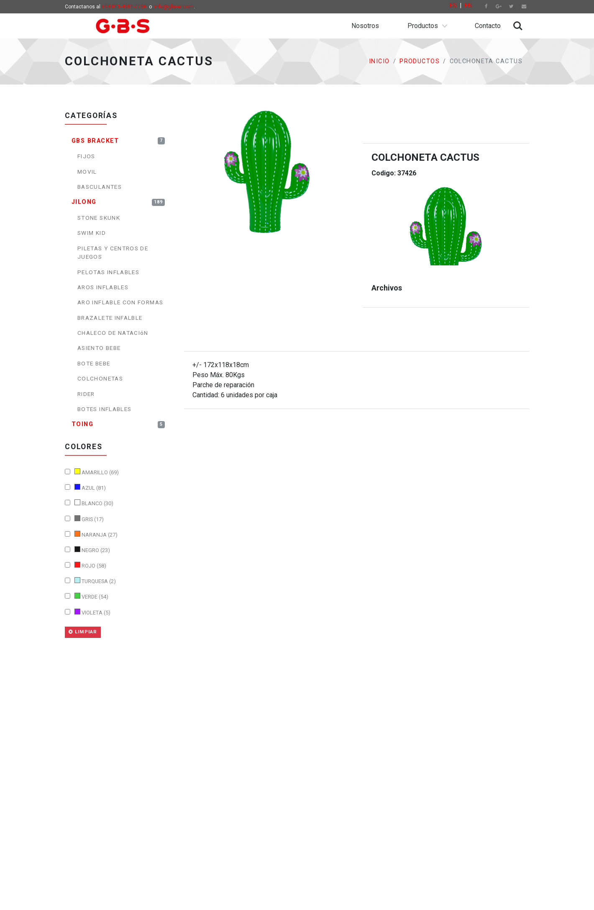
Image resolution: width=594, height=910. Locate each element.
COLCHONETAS (100, 378)
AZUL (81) (85, 487)
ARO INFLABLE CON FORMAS (120, 302)
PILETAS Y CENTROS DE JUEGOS (112, 252)
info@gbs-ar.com (174, 7)
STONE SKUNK (98, 217)
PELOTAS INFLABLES (108, 272)
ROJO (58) (85, 565)
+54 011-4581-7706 (124, 7)
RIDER (86, 394)
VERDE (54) (86, 596)
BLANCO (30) (89, 502)
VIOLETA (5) (87, 612)
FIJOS (86, 156)
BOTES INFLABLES (104, 409)
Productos (422, 26)
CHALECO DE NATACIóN (112, 332)
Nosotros (365, 26)
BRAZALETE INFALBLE (109, 317)
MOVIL (87, 171)
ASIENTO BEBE (98, 347)
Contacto (488, 26)
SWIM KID (91, 232)
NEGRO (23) (87, 549)
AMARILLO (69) (92, 472)
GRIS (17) (84, 518)
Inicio (379, 61)
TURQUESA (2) (90, 580)
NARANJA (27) (91, 534)
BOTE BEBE (93, 363)
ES (453, 5)
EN (468, 5)
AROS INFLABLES (102, 287)
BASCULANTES (99, 186)
